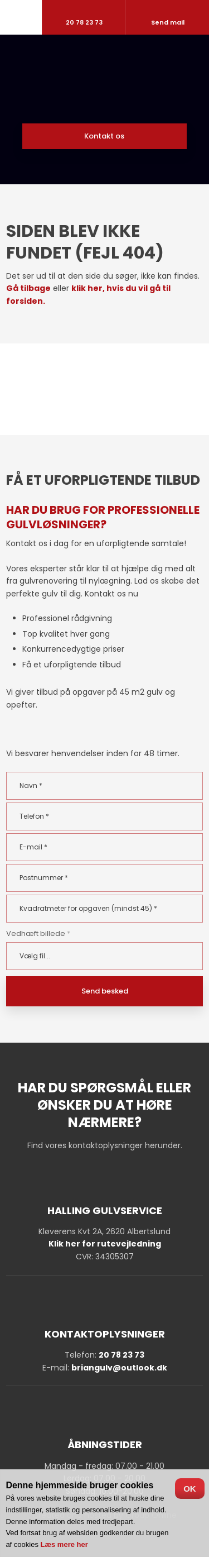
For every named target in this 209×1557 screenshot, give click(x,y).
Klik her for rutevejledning (104, 1243)
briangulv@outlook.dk (119, 1367)
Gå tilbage (28, 288)
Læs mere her (64, 1544)
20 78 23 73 (121, 1354)
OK (189, 1488)
